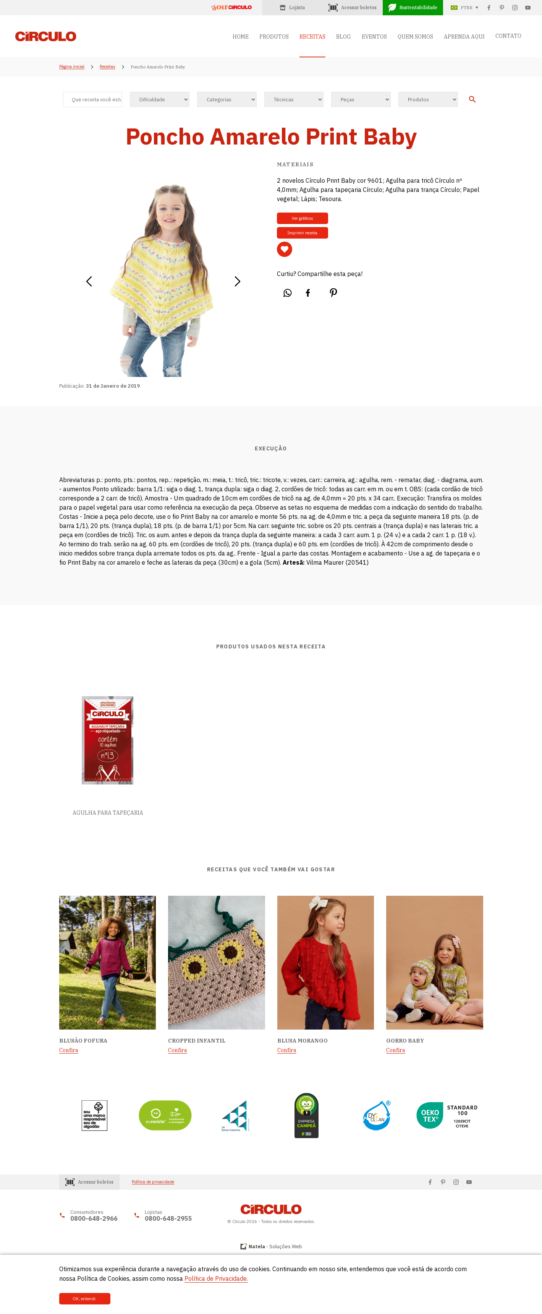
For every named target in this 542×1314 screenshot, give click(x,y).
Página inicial (71, 67)
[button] (89, 278)
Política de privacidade (153, 1181)
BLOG (343, 36)
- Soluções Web (275, 1246)
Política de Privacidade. (216, 1278)
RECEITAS (312, 36)
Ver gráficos (302, 218)
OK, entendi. (85, 1298)
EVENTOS (374, 36)
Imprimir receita (302, 233)
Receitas (107, 67)
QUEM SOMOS (415, 36)
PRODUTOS (274, 36)
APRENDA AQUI (464, 36)
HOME (241, 36)
